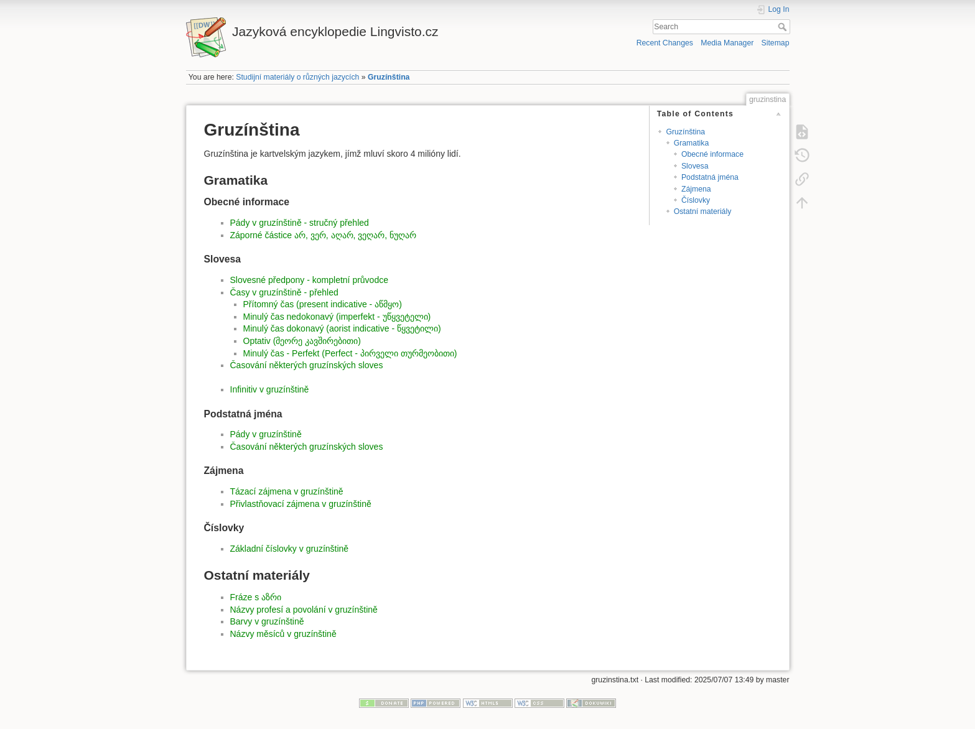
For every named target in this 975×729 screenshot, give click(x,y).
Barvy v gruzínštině (267, 621)
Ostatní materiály (703, 211)
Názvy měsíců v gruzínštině (283, 634)
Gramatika (691, 143)
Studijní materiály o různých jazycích (297, 77)
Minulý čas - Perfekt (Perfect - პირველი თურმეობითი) (350, 353)
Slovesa (695, 166)
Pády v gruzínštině (266, 434)
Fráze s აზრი (256, 597)
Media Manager (727, 43)
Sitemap (776, 43)
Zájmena (696, 189)
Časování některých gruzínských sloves (306, 365)
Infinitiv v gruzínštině (269, 389)
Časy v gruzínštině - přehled (284, 292)
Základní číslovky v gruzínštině (289, 549)
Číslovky (695, 200)
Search (784, 26)
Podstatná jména (710, 177)
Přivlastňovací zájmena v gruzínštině (300, 504)
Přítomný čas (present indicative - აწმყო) (322, 304)
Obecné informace (712, 154)
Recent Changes (665, 43)
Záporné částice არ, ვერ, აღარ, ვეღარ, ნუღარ (323, 235)
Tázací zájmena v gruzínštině (286, 491)
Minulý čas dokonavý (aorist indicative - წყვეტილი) (342, 328)
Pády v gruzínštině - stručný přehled (299, 223)
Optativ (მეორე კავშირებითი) (302, 341)
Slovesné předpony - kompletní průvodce (309, 280)
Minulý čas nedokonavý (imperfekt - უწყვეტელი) (337, 317)
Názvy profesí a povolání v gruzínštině (304, 610)
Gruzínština (388, 77)
